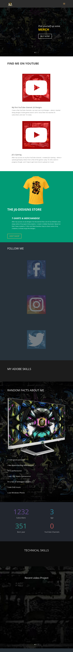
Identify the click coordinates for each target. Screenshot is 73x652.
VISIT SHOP (14, 236)
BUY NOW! (45, 37)
